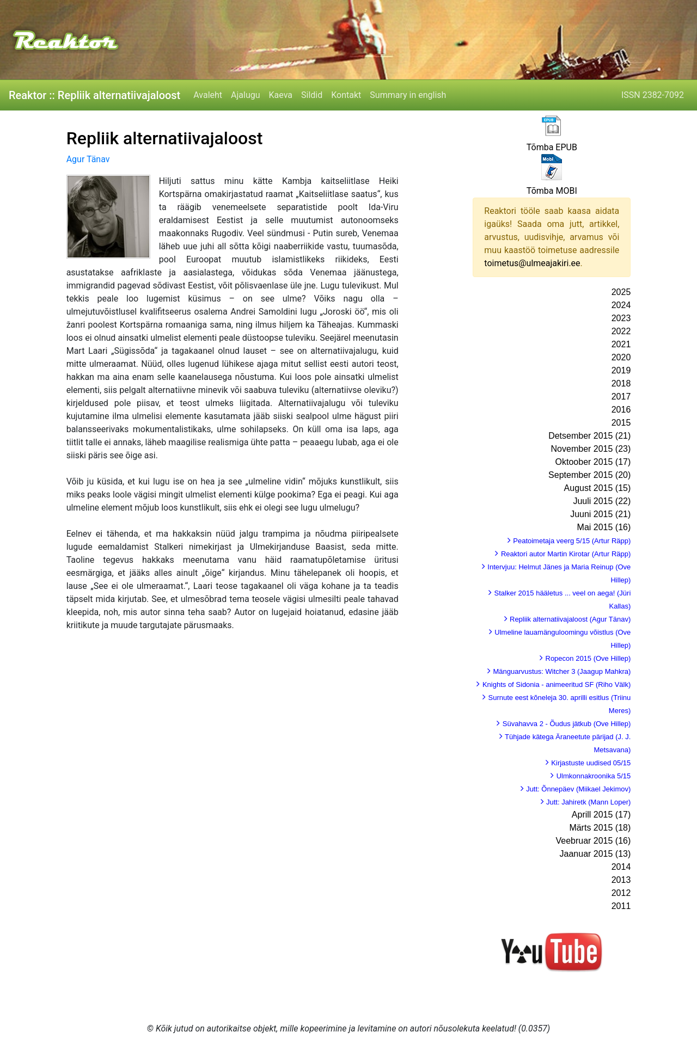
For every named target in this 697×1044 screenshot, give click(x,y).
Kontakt (346, 95)
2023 (621, 318)
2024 (621, 305)
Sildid (311, 95)
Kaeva (280, 95)
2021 (621, 344)
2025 (621, 292)
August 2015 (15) (597, 488)
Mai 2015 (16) (604, 527)
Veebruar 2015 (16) (593, 840)
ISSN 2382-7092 (652, 95)
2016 (621, 409)
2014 (621, 866)
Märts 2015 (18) (600, 827)
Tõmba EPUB (552, 147)
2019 (621, 370)
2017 (621, 396)
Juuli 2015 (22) (602, 501)
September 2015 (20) (589, 475)
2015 (621, 422)
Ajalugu (245, 95)
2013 (621, 880)
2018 (621, 383)
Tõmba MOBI (552, 191)
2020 (621, 357)
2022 (621, 331)
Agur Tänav (88, 159)
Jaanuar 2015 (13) (595, 853)
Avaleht (207, 95)
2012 (621, 893)
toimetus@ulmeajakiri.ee (532, 263)
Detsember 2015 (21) (589, 435)
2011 (621, 906)
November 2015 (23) (591, 448)
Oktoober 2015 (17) (593, 461)
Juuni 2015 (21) (600, 514)
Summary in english (408, 95)
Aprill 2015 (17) (601, 814)
